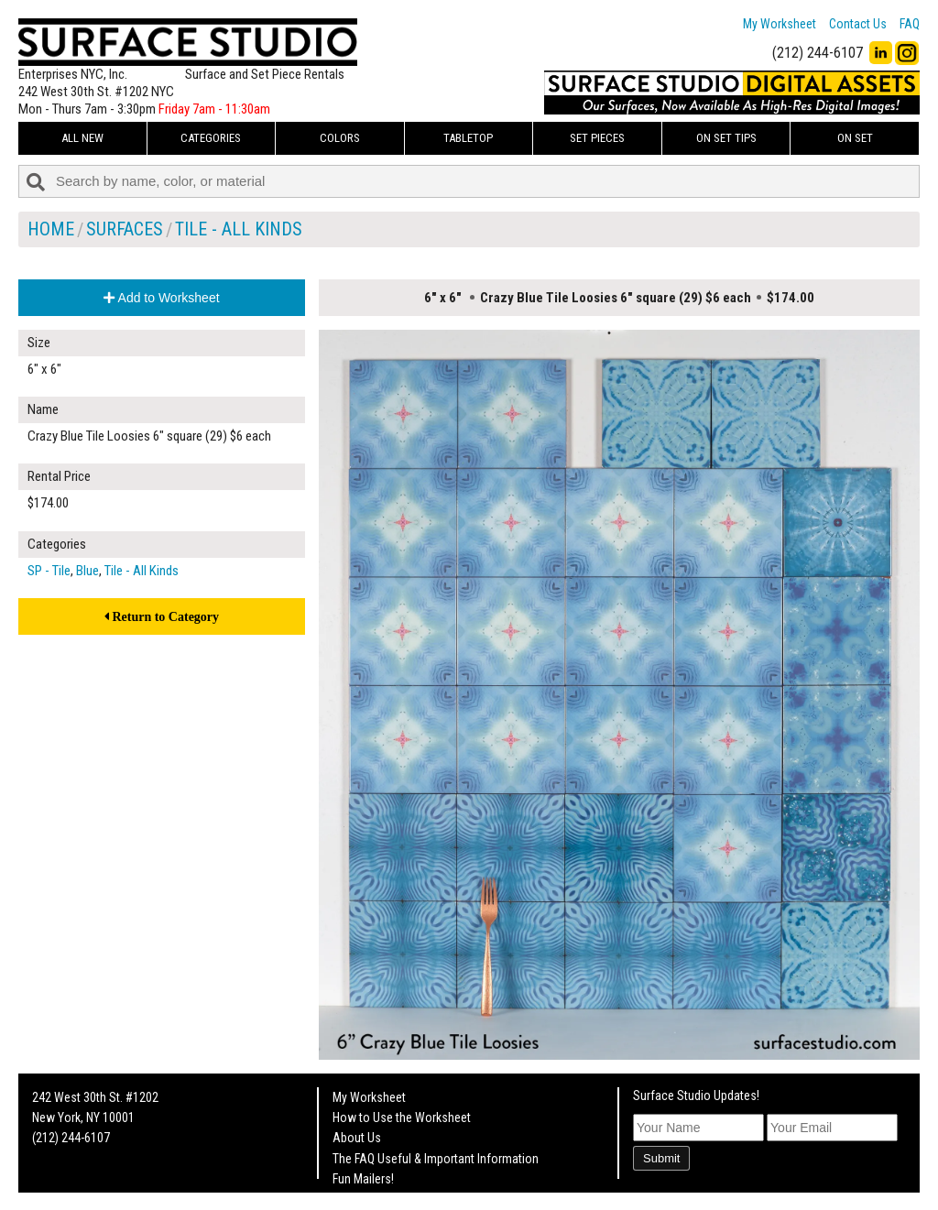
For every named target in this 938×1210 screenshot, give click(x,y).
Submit (661, 1158)
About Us (357, 1137)
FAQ (910, 23)
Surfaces (124, 229)
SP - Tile (49, 570)
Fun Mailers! (363, 1179)
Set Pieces (597, 138)
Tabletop (468, 138)
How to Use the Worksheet (402, 1117)
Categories (210, 138)
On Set (855, 138)
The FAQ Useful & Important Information (436, 1158)
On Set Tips (726, 138)
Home (50, 229)
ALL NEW (82, 138)
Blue (87, 570)
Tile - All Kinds (238, 229)
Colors (340, 138)
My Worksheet (779, 23)
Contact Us (858, 23)
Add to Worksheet (161, 297)
